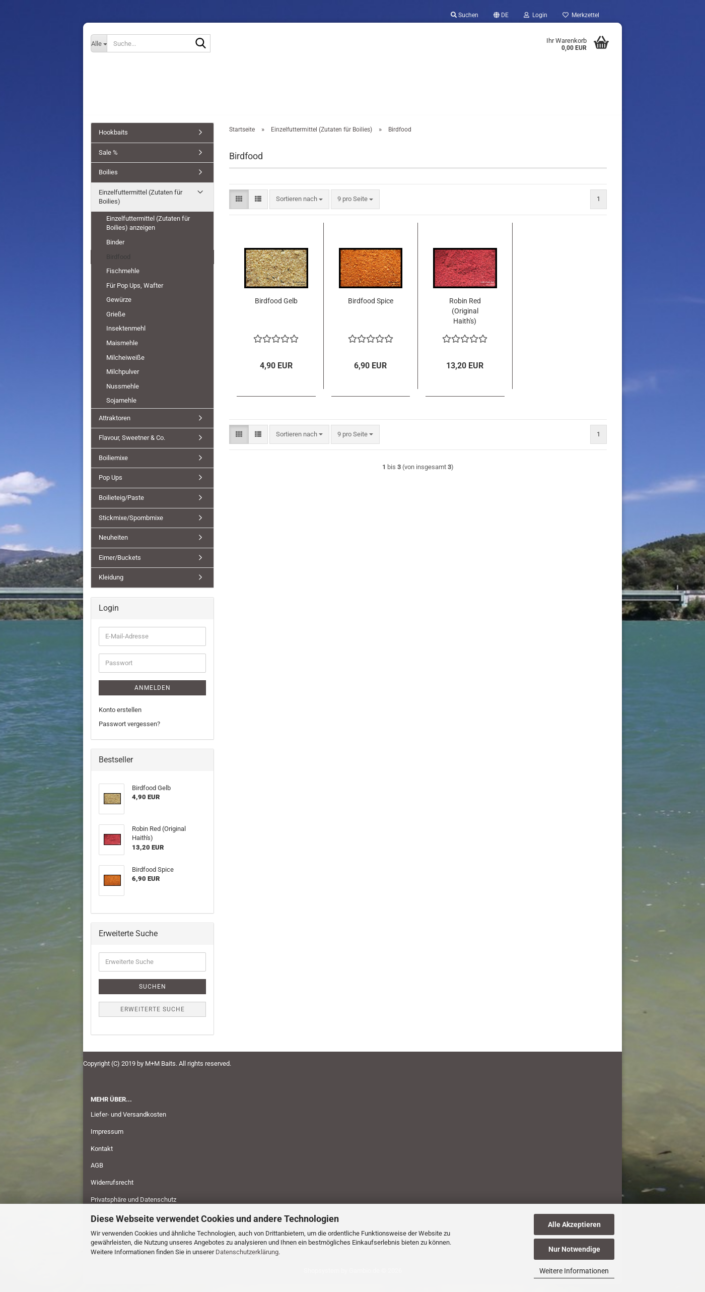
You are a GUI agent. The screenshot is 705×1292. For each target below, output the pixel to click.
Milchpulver (122, 380)
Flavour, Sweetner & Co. (132, 446)
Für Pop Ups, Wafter (134, 294)
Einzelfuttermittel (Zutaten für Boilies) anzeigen (148, 231)
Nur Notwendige (574, 1249)
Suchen (152, 994)
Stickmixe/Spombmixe (131, 526)
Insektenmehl (126, 337)
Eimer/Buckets (120, 566)
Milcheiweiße (125, 365)
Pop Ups (110, 486)
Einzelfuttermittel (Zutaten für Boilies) (140, 205)
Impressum (107, 1140)
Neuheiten (113, 546)
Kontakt (102, 1156)
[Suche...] (99, 43)
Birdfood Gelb (276, 309)
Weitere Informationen (574, 1271)
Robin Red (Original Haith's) (465, 319)
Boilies (108, 180)
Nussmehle (122, 395)
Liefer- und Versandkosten (128, 1123)
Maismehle (122, 351)
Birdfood (118, 265)
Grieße (115, 323)
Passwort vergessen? (129, 732)
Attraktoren (114, 426)
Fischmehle (122, 279)
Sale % (108, 161)
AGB (97, 1174)
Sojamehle (121, 409)
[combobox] (299, 208)
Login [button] (535, 15)
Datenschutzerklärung (247, 1252)
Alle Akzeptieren (574, 1224)
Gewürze (118, 308)
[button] (501, 15)
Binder (115, 250)
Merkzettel (580, 15)
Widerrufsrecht (112, 1191)
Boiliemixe (113, 466)
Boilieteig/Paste (121, 506)
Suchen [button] (464, 15)
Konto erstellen (120, 718)
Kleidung (111, 586)
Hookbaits (113, 141)
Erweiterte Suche (152, 1017)
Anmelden (152, 696)
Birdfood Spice (370, 309)
